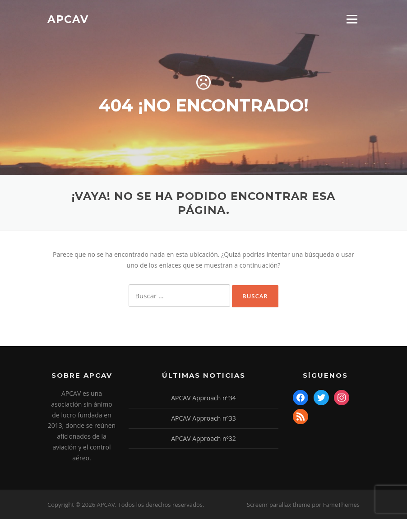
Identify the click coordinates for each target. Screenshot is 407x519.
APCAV (67, 19)
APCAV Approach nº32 (203, 438)
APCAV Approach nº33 (203, 418)
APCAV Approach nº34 (203, 398)
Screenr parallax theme (278, 504)
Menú (352, 19)
